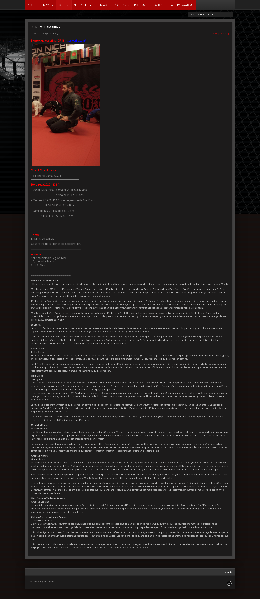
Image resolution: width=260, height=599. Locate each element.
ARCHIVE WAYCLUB (182, 5)
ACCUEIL (33, 5)
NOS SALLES (81, 5)
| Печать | (223, 33)
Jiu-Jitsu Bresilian (45, 27)
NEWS (46, 5)
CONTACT (102, 5)
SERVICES (157, 5)
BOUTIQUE (140, 5)
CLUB (62, 5)
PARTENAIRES (121, 5)
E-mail (213, 33)
